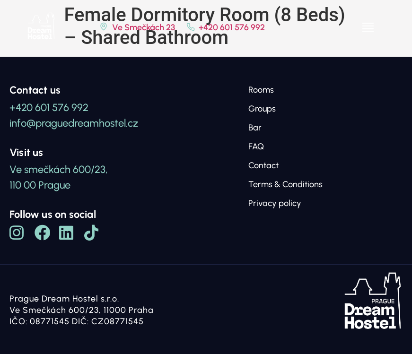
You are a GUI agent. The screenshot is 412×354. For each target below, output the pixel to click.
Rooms (261, 90)
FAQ (256, 146)
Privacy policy (274, 203)
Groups (262, 109)
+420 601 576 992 (232, 27)
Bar (255, 127)
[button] (368, 27)
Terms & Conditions (285, 184)
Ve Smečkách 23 (143, 27)
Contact (263, 165)
